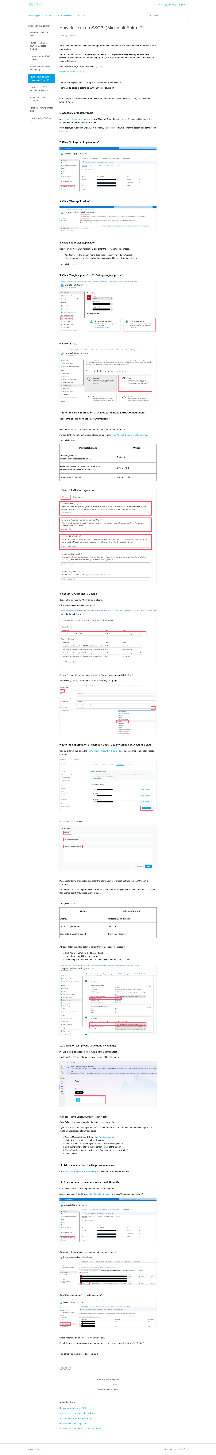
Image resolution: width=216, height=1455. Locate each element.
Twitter (65, 1368)
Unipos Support (34, 15)
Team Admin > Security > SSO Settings (129, 435)
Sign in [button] (182, 5)
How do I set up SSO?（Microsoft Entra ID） (39, 78)
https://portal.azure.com (77, 119)
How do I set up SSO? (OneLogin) (39, 68)
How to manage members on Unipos (82, 1171)
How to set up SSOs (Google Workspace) (38, 88)
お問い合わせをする (167, 5)
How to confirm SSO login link (41, 119)
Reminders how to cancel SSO (41, 109)
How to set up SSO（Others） (38, 99)
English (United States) (175, 1449)
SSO (84, 15)
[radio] (101, 1384)
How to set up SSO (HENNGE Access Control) (38, 46)
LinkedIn (69, 1368)
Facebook (61, 1368)
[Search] (167, 15)
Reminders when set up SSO (40, 34)
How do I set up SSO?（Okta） (39, 57)
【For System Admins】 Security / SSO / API (61, 15)
